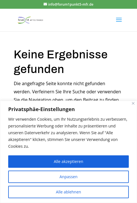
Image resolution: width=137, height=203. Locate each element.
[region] (68, 152)
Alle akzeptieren (68, 161)
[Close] (133, 103)
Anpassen (68, 176)
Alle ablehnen (68, 192)
